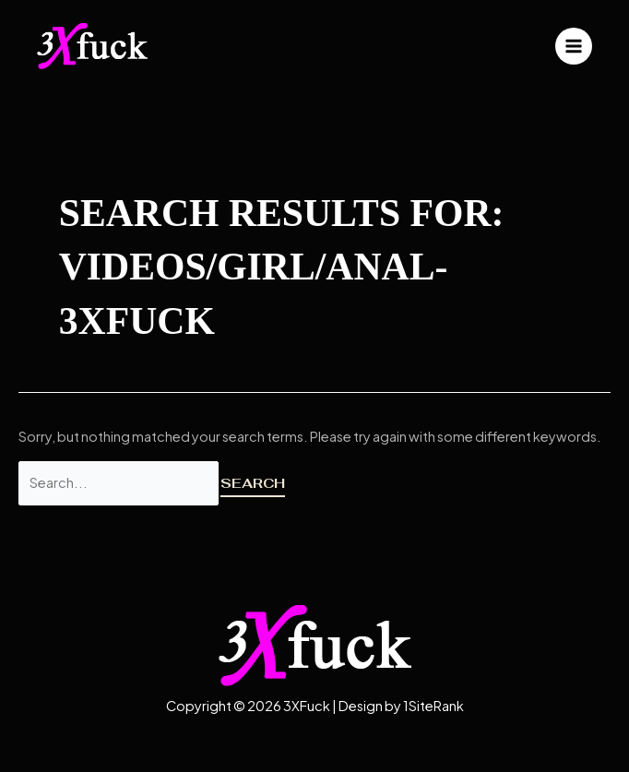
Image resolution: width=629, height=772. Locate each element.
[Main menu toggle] (573, 46)
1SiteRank (433, 705)
